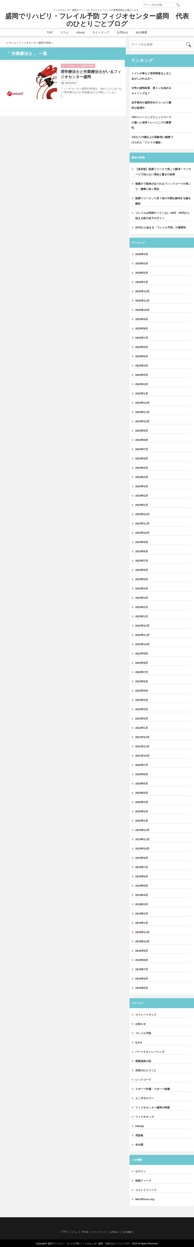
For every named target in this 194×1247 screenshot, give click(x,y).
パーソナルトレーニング (149, 1051)
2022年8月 (141, 662)
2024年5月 (141, 467)
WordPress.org (144, 1199)
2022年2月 (141, 718)
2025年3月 (141, 374)
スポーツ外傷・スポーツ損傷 (152, 1088)
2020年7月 (141, 765)
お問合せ (122, 32)
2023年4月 (141, 588)
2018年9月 (141, 950)
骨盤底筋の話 (143, 1061)
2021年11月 (142, 746)
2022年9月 (141, 653)
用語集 (139, 1135)
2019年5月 (141, 885)
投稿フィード (143, 1180)
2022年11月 (142, 634)
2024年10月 (142, 421)
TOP (50, 32)
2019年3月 (141, 904)
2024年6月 (141, 458)
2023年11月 (142, 523)
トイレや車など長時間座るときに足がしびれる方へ (151, 76)
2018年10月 (142, 941)
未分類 (139, 1144)
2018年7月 (141, 969)
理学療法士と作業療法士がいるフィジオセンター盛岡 (91, 74)
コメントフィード (145, 1189)
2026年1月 (141, 282)
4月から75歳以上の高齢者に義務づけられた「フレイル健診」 (152, 140)
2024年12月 (142, 402)
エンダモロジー (144, 1098)
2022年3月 (141, 709)
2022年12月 (142, 625)
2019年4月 (141, 895)
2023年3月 (141, 597)
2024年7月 (141, 449)
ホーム (11, 42)
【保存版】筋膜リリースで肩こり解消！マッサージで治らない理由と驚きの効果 (163, 172)
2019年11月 (142, 839)
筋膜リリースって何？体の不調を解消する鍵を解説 (163, 201)
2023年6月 (141, 569)
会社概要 (141, 32)
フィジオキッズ (144, 1116)
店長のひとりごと (145, 1070)
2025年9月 (141, 319)
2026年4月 (141, 254)
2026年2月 (141, 272)
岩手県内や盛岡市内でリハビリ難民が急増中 (151, 105)
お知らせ (140, 1023)
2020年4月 (141, 792)
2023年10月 (142, 532)
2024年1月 (141, 504)
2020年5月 (141, 783)
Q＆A (138, 1042)
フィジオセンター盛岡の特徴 (78, 65)
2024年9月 (141, 430)
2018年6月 (141, 978)
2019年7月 (141, 867)
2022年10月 (142, 644)
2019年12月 (142, 830)
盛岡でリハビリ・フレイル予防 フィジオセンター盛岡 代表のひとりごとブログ (97, 20)
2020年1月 (141, 820)
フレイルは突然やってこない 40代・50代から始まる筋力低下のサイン (162, 215)
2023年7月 (141, 560)
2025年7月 (141, 337)
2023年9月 (141, 542)
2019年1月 (141, 922)
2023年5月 (141, 579)
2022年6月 (141, 681)
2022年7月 (141, 672)
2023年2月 (141, 607)
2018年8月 (141, 960)
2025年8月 (141, 328)
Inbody (80, 32)
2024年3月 (141, 486)
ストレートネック (145, 1014)
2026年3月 (141, 263)
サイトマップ (100, 32)
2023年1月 (141, 616)
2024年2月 (141, 495)
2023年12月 (142, 514)
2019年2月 (141, 913)
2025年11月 (142, 300)
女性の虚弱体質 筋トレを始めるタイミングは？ (151, 90)
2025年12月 (142, 291)
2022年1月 (141, 727)
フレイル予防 (143, 1033)
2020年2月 (141, 811)
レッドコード (143, 1079)
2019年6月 (141, 876)
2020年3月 (141, 802)
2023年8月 (141, 551)
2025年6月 (141, 347)
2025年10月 (142, 309)
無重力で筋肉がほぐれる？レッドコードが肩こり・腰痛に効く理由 (163, 186)
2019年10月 (142, 848)
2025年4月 (141, 365)
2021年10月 (142, 755)
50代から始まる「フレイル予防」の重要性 (160, 227)
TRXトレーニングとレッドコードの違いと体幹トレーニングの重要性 (151, 122)
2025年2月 (141, 384)
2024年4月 (141, 477)
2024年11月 (142, 412)
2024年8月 (141, 439)
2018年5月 (141, 987)
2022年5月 (141, 690)
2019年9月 (141, 857)
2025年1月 (141, 393)
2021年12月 (142, 737)
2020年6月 (141, 774)
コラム (64, 32)
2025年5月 (141, 356)
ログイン (140, 1171)
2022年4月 (141, 699)
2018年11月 (142, 932)
